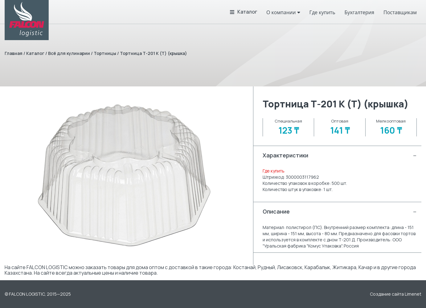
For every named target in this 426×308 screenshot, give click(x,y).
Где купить (274, 171)
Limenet (413, 294)
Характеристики (340, 155)
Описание (340, 211)
